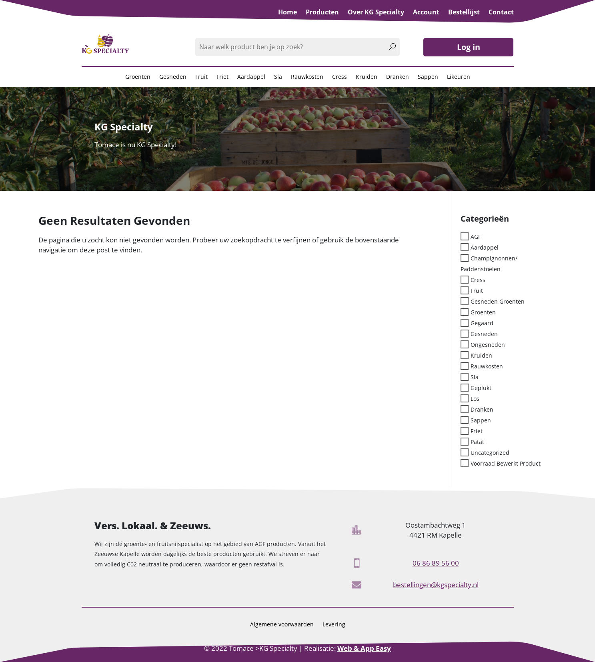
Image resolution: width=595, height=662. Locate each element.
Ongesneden (488, 344)
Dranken (397, 77)
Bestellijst (464, 12)
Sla (278, 77)
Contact (501, 12)
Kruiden (366, 77)
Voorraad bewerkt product (506, 463)
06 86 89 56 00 (436, 563)
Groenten (137, 77)
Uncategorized (490, 452)
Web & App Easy (364, 648)
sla (475, 376)
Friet (222, 77)
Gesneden (172, 77)
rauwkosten (487, 366)
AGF (476, 236)
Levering (334, 625)
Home (287, 12)
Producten (322, 12)
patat (477, 441)
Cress (339, 77)
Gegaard (482, 322)
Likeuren (458, 77)
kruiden (481, 355)
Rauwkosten (307, 77)
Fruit (201, 77)
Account (426, 12)
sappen (481, 420)
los (475, 398)
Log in (468, 47)
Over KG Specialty (376, 12)
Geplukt (481, 387)
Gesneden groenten (498, 301)
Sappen (428, 77)
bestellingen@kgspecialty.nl (436, 584)
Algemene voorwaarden (282, 625)
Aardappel (251, 77)
